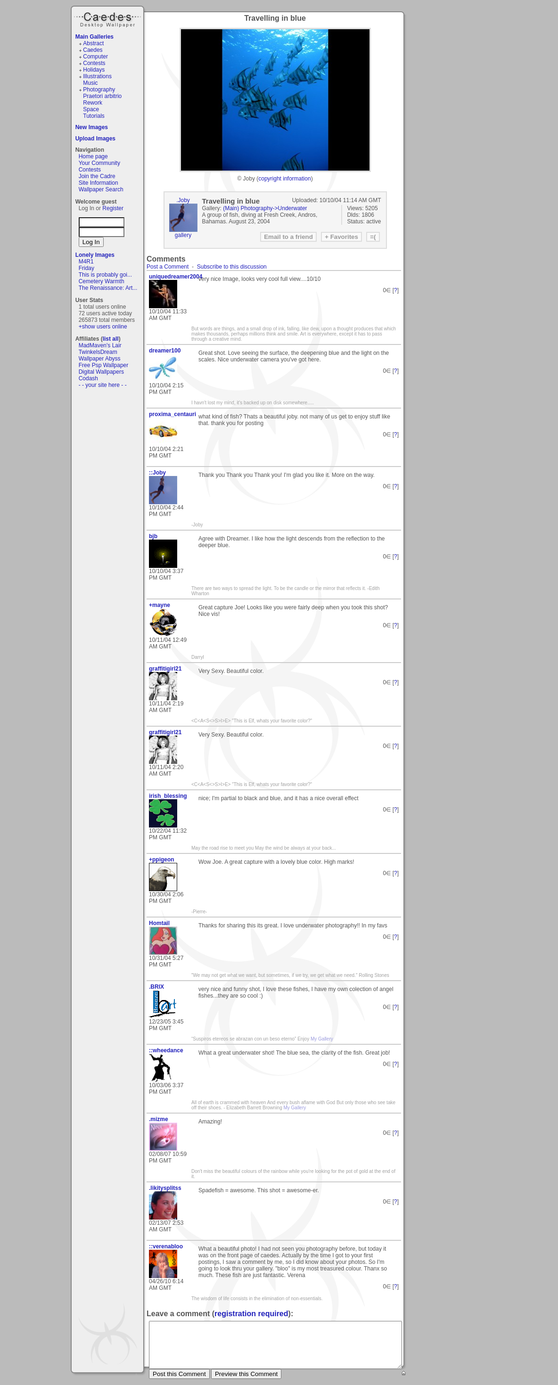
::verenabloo (166, 1246)
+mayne (159, 605)
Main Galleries (94, 36)
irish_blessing (168, 796)
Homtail (159, 923)
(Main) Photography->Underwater (265, 208)
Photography (99, 89)
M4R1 (86, 261)
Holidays (94, 69)
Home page (93, 156)
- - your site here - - (103, 385)
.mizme (158, 1119)
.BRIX (156, 986)
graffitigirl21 (165, 668)
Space (91, 109)
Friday (86, 268)
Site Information (98, 183)
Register (112, 208)
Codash (88, 378)
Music (90, 83)
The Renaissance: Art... (108, 288)
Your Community (99, 163)
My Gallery (322, 1038)
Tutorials (94, 116)
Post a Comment (168, 266)
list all (111, 339)
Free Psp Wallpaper (104, 365)
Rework (92, 102)
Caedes (108, 18)
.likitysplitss (165, 1188)
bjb (153, 536)
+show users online (103, 326)
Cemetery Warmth (101, 281)
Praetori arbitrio (102, 96)
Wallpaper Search (101, 189)
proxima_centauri (170, 414)
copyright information (284, 178)
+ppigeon (161, 859)
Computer (95, 56)
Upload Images (95, 138)
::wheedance (166, 1050)
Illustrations (97, 76)
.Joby (183, 200)
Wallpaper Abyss (100, 358)
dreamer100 (165, 350)
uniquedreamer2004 (170, 276)
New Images (91, 127)
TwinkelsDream (98, 352)
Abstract (93, 43)
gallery (183, 235)
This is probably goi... (105, 274)
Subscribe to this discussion (232, 266)
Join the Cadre (97, 176)
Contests (94, 63)
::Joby (157, 472)
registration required (251, 1314)
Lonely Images (95, 255)
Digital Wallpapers (101, 372)
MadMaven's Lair (100, 345)
